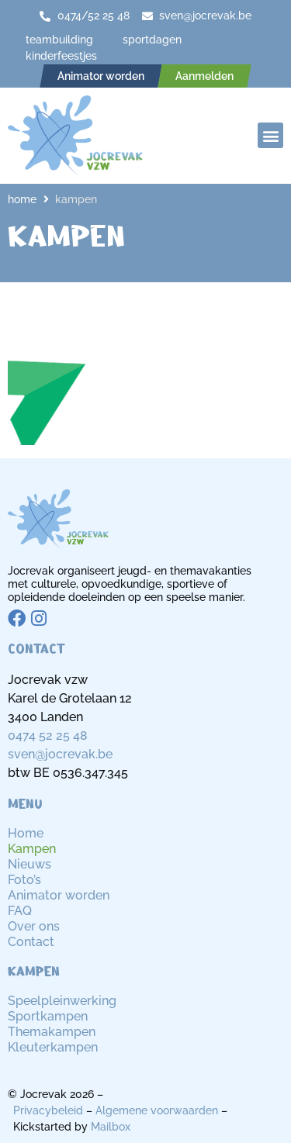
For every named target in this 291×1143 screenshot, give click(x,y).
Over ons (34, 926)
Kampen (32, 848)
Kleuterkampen (53, 1047)
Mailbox (110, 1127)
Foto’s (24, 879)
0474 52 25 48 (48, 735)
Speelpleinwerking (62, 1000)
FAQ (20, 910)
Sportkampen (48, 1016)
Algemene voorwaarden (156, 1110)
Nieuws (29, 864)
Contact (31, 941)
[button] (270, 135)
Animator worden (58, 895)
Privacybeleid (48, 1110)
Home (22, 199)
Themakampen (51, 1031)
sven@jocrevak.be (60, 754)
